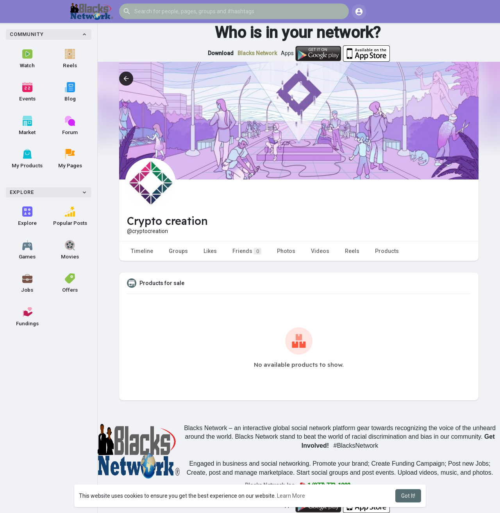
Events (27, 92)
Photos (286, 251)
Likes (210, 251)
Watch (27, 58)
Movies (70, 250)
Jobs (27, 283)
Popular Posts (70, 216)
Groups (178, 251)
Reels (70, 58)
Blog (70, 92)
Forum (70, 125)
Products (387, 251)
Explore (27, 216)
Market (27, 125)
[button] (234, 11)
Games (27, 250)
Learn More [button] (291, 496)
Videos (320, 251)
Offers (70, 283)
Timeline (142, 251)
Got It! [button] (408, 496)
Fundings (27, 316)
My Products (27, 159)
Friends (246, 251)
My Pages (70, 159)
